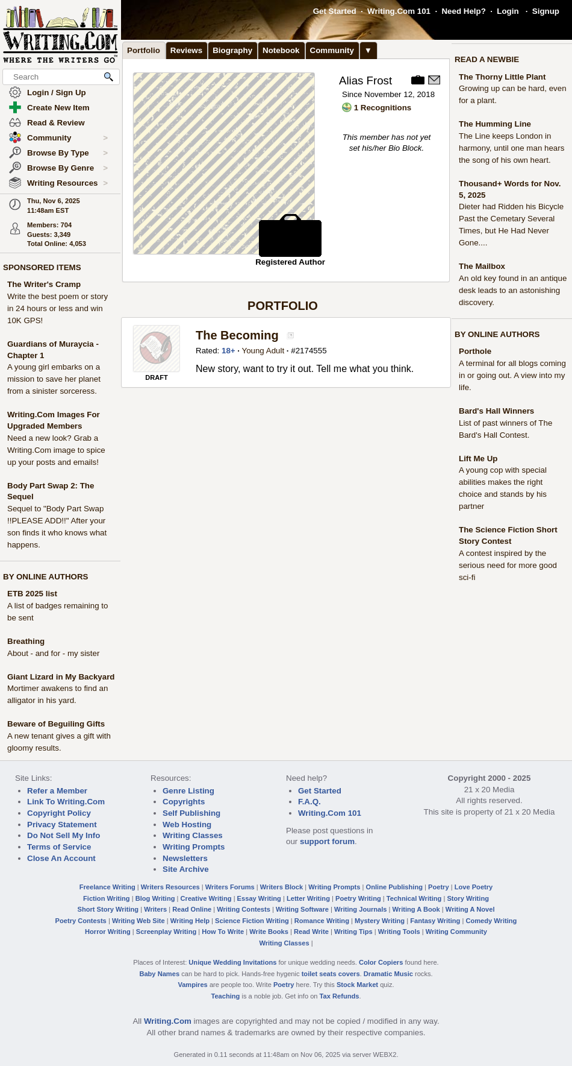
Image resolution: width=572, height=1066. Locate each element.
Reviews (186, 50)
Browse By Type (67, 153)
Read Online (191, 909)
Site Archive (186, 869)
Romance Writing (321, 920)
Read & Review (56, 122)
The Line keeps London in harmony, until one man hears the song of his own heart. (511, 148)
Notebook (281, 50)
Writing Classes (193, 835)
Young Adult (262, 350)
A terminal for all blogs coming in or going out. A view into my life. (512, 375)
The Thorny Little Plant (502, 76)
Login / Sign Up (56, 92)
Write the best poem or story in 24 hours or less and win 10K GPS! (57, 308)
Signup (545, 11)
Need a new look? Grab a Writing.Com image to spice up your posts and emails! (56, 450)
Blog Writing (155, 898)
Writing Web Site (138, 920)
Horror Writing (108, 931)
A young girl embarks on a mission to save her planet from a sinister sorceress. (54, 379)
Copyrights (184, 801)
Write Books (268, 931)
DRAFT (156, 377)
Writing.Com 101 (399, 11)
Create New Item (58, 107)
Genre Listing (188, 790)
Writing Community (456, 931)
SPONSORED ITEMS (42, 267)
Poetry (438, 887)
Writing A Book (416, 909)
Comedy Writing (491, 920)
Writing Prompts (194, 846)
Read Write (311, 931)
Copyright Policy (59, 813)
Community (67, 138)
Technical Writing (414, 898)
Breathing (26, 641)
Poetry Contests (81, 920)
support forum (327, 841)
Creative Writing (206, 898)
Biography (232, 50)
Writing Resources (67, 183)
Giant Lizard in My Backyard (61, 676)
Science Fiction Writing (252, 920)
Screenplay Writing (166, 931)
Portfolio (143, 50)
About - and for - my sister (53, 653)
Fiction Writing (106, 898)
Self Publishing (191, 813)
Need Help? (463, 11)
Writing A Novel (470, 909)
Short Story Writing (107, 909)
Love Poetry (474, 887)
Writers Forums (230, 887)
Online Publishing (394, 887)
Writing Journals (360, 909)
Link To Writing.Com (66, 801)
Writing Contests (243, 909)
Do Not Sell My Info (63, 835)
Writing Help (190, 920)
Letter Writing (308, 898)
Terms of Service (59, 846)
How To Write (223, 931)
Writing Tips (353, 931)
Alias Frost (365, 80)
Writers (155, 909)
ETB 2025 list (32, 593)
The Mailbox (482, 266)
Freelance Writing (107, 887)
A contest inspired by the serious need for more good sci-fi (508, 565)
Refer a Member (57, 790)
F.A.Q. (309, 801)
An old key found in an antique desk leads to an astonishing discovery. (513, 290)
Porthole (475, 351)
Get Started (334, 11)
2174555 (311, 350)
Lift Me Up (478, 458)
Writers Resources (170, 887)
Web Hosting (187, 824)
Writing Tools (399, 931)
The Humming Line (495, 123)
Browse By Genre (67, 168)
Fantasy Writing (435, 920)
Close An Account (61, 858)
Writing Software (302, 909)
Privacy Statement (62, 824)
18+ (228, 350)
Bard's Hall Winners (496, 410)
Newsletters (185, 858)
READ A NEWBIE (487, 59)
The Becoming (239, 335)
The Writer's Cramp (44, 284)
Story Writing (468, 898)
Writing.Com (167, 1021)
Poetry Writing (358, 898)
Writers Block (281, 887)
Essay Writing (259, 898)
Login (507, 11)
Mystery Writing (380, 920)
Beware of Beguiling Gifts (56, 723)
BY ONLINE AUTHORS (45, 576)
